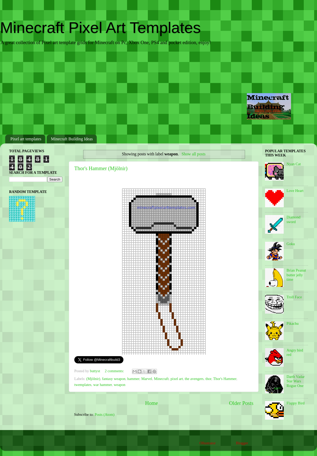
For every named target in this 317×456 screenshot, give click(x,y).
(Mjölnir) (93, 379)
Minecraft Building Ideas (72, 139)
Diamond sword (294, 219)
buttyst (95, 371)
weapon (120, 385)
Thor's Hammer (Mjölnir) (101, 168)
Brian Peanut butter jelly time (296, 274)
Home (151, 403)
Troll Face (294, 297)
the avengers (194, 379)
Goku (291, 244)
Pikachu (293, 323)
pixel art (176, 379)
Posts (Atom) (104, 414)
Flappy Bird (296, 403)
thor (209, 379)
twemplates (82, 385)
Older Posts (241, 403)
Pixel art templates (25, 139)
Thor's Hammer (224, 379)
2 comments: (115, 371)
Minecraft (161, 379)
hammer (133, 379)
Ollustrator (207, 443)
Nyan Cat (294, 164)
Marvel (146, 379)
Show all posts (194, 154)
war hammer (102, 385)
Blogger (242, 443)
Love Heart (295, 191)
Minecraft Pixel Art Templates (100, 27)
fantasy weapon (114, 379)
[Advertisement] (158, 90)
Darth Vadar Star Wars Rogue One (296, 381)
